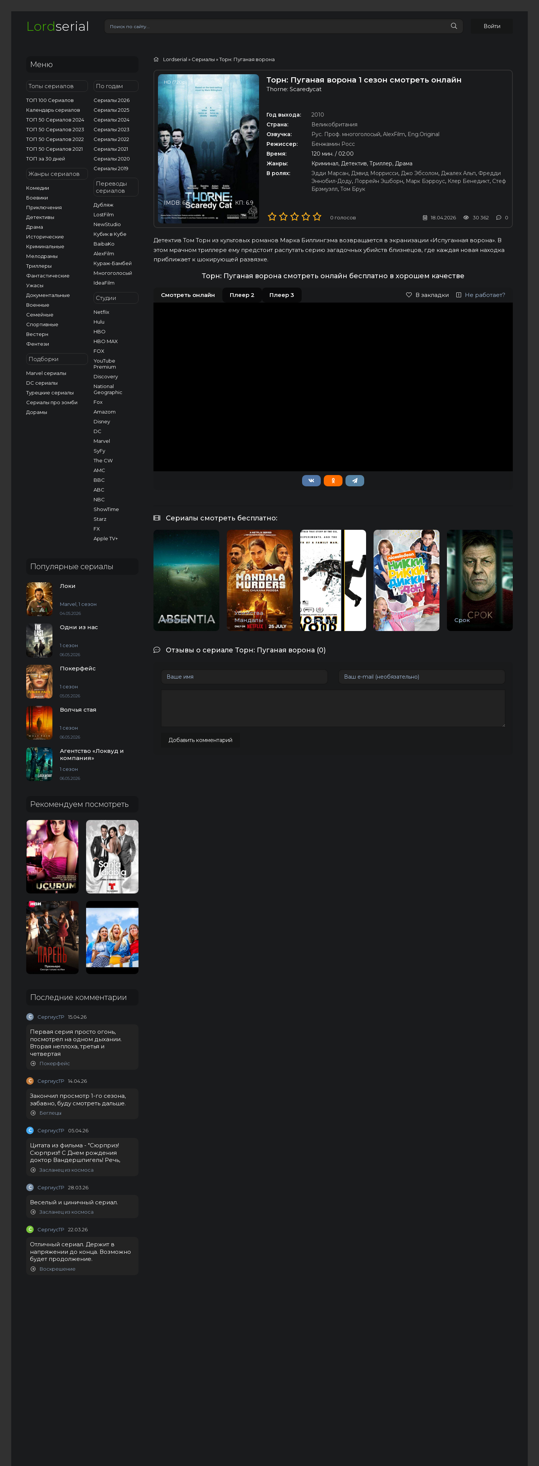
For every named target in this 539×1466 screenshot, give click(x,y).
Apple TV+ (106, 538)
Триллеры (39, 266)
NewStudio (107, 224)
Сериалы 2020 (112, 159)
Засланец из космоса (62, 1170)
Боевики (37, 198)
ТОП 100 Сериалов (50, 100)
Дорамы (36, 412)
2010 (317, 114)
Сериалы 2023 (112, 129)
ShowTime (106, 509)
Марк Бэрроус (425, 181)
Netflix (101, 312)
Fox (98, 402)
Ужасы (34, 285)
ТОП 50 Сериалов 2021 (54, 149)
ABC (99, 490)
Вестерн (37, 334)
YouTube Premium (105, 364)
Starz (100, 519)
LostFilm (104, 214)
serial (57, 26)
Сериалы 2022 (111, 139)
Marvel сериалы (46, 373)
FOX (99, 351)
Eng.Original (423, 134)
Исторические (45, 237)
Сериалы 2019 (111, 168)
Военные (37, 305)
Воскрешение (53, 1269)
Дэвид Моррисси (374, 173)
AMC (99, 470)
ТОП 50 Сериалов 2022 (55, 139)
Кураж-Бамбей (113, 263)
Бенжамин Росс (333, 144)
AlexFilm (104, 253)
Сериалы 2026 (112, 100)
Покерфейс (50, 1063)
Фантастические (48, 276)
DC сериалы (42, 383)
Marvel (102, 441)
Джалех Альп (458, 173)
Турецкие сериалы (50, 393)
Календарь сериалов (53, 110)
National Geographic (108, 389)
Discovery (106, 376)
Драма (34, 227)
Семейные (40, 315)
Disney (102, 421)
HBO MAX (106, 341)
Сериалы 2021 (111, 149)
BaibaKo (104, 244)
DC (97, 431)
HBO (100, 331)
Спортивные (42, 324)
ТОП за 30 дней (45, 159)
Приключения (44, 207)
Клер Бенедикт (469, 181)
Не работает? (480, 294)
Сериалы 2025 (111, 110)
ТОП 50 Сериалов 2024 (55, 120)
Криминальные (45, 246)
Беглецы (46, 1113)
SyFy (99, 451)
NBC (99, 499)
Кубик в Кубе (110, 234)
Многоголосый (113, 273)
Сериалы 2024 (112, 120)
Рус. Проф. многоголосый (345, 134)
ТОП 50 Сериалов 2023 (55, 129)
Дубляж (103, 205)
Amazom (105, 412)
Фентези (37, 344)
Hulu (99, 322)
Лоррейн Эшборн (378, 181)
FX (97, 529)
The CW (103, 460)
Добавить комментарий (200, 740)
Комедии (37, 188)
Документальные (48, 295)
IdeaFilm (104, 283)
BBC (99, 480)
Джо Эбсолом (419, 173)
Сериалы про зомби (51, 402)
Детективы (40, 217)
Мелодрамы (42, 256)
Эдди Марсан (329, 173)
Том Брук (352, 189)
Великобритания (334, 124)
